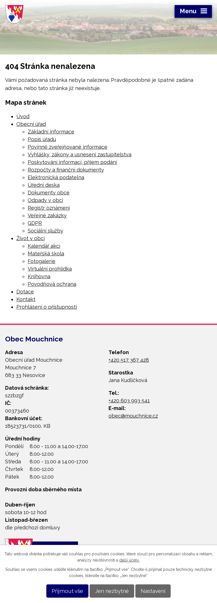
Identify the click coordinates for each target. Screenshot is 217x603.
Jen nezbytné (112, 591)
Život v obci (30, 238)
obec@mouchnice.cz (133, 416)
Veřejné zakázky (47, 215)
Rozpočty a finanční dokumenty (66, 170)
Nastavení (153, 591)
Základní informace (51, 132)
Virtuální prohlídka (50, 269)
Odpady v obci (45, 200)
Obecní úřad (31, 124)
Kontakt (25, 299)
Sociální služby (45, 231)
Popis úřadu (42, 139)
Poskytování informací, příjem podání (72, 162)
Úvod (22, 116)
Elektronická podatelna (56, 177)
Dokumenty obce (49, 193)
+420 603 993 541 (129, 401)
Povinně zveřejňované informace (67, 147)
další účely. (129, 560)
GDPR (35, 223)
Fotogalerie (41, 261)
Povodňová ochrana (52, 284)
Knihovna (39, 276)
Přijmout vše (67, 591)
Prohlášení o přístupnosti (46, 307)
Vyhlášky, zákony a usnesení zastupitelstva (79, 154)
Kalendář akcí (44, 246)
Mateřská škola (46, 253)
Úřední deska (44, 185)
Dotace (25, 292)
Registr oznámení (49, 208)
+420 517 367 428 (128, 360)
